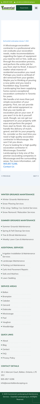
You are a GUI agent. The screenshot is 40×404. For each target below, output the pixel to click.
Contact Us (8, 166)
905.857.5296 (10, 163)
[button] (36, 8)
